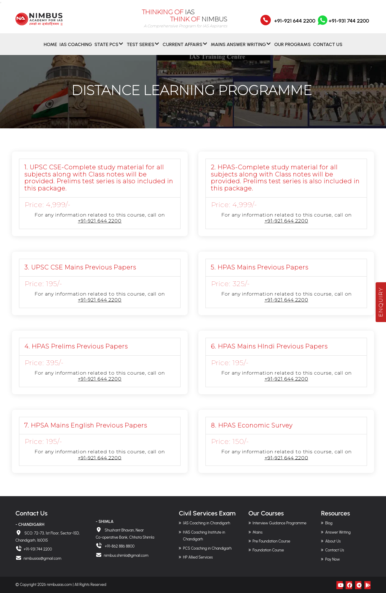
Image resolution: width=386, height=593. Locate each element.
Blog (328, 523)
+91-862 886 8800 (119, 546)
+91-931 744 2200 (343, 24)
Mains (258, 532)
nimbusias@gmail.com (42, 558)
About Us (333, 541)
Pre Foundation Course (271, 541)
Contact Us (327, 48)
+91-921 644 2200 (294, 24)
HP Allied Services (198, 557)
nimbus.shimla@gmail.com (126, 555)
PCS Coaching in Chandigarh (207, 548)
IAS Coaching (75, 48)
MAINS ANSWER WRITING (238, 48)
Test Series (140, 48)
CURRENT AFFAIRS (183, 48)
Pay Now (332, 559)
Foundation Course (268, 550)
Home (50, 48)
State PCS (106, 48)
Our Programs (292, 48)
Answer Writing (337, 532)
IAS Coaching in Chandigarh (206, 523)
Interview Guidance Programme (279, 523)
